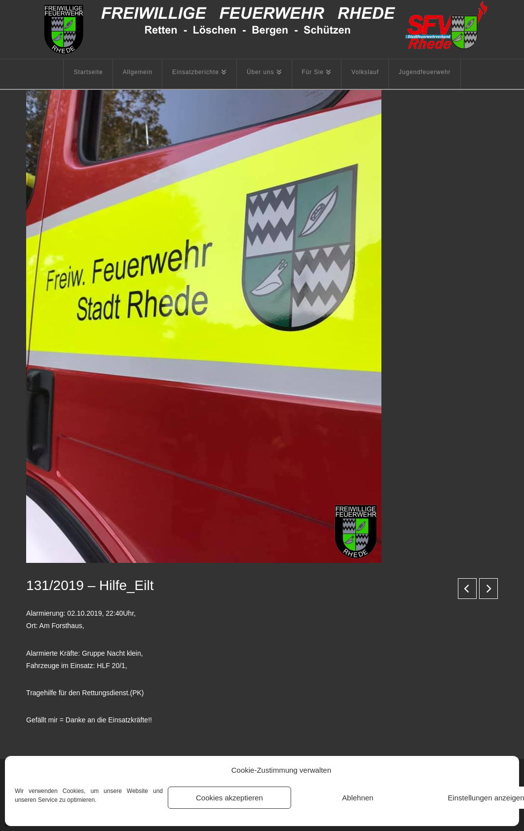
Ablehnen (357, 797)
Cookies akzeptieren (229, 797)
